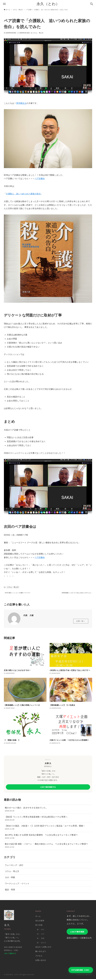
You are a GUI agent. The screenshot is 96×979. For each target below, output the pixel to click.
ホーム (38, 916)
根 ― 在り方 (41, 943)
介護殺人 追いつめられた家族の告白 (23, 194)
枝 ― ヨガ (40, 934)
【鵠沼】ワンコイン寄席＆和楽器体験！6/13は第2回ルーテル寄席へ (48, 820)
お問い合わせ (40, 960)
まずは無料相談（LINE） (80, 970)
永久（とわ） (48, 4)
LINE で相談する (10, 953)
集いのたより (40, 951)
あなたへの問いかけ (43, 947)
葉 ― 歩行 (40, 929)
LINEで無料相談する (48, 788)
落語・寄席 (10, 891)
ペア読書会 (40, 178)
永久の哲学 (39, 920)
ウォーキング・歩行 (14, 866)
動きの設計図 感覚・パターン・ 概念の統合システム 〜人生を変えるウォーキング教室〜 (48, 847)
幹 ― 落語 (40, 938)
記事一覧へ (80, 622)
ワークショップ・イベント (17, 885)
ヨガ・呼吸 (10, 879)
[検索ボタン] (91, 3)
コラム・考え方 (38, 33)
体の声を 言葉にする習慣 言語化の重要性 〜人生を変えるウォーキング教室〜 (48, 838)
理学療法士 (21, 103)
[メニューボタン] (4, 3)
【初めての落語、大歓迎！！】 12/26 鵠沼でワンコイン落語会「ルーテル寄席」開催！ (48, 829)
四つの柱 (38, 925)
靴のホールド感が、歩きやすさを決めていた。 (48, 811)
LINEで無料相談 (77, 931)
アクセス (38, 956)
